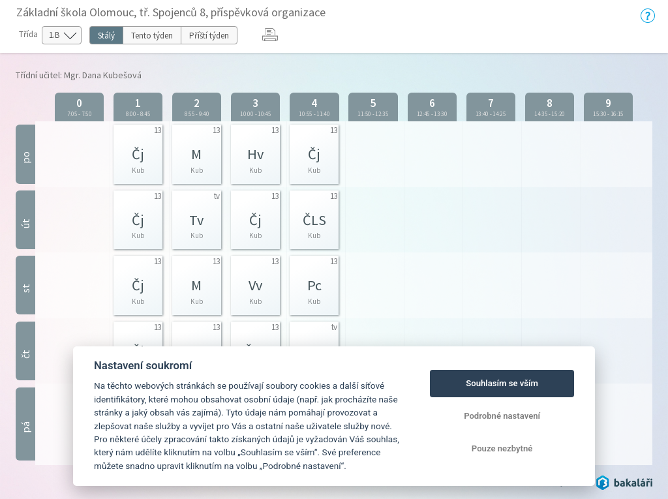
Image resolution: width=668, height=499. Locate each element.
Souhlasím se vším (502, 383)
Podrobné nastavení (502, 416)
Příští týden (209, 35)
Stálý (106, 35)
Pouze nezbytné (502, 448)
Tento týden (152, 35)
